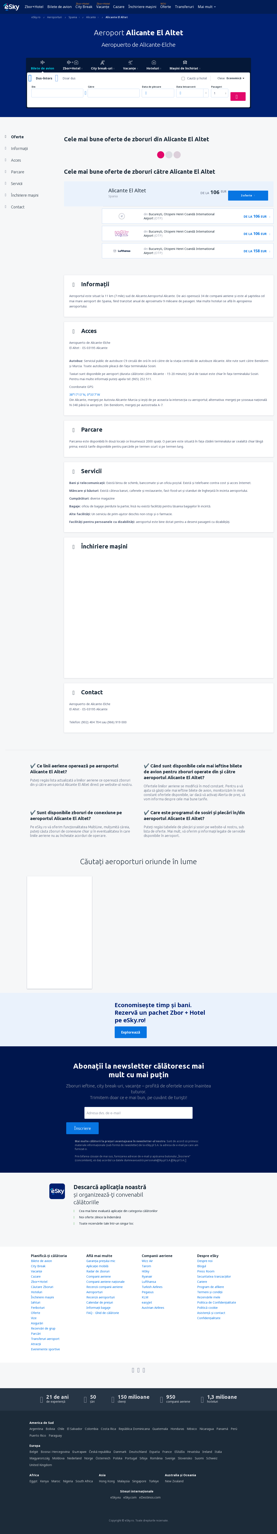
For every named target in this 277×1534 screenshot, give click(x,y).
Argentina (36, 1429)
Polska (117, 1458)
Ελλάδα (179, 1452)
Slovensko (185, 1458)
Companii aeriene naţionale (105, 1282)
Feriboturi (38, 1308)
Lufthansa (149, 1282)
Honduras (177, 1429)
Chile (61, 1429)
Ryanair (147, 1276)
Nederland (74, 1458)
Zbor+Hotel (34, 6)
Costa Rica (108, 1429)
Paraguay (55, 1435)
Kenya (44, 1481)
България (79, 1452)
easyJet (147, 1302)
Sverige (170, 1458)
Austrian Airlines (153, 1308)
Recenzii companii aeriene (104, 1287)
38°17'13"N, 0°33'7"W (84, 394)
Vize (34, 1318)
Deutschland (138, 1452)
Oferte (165, 6)
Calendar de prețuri (99, 1302)
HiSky (145, 1271)
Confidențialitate (209, 1318)
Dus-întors (44, 78)
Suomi (199, 1458)
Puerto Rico (37, 1435)
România (156, 1458)
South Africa (84, 1481)
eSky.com (130, 1497)
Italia (218, 1452)
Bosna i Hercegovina (55, 1452)
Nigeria (68, 1481)
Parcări (36, 1333)
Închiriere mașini (142, 6)
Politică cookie (207, 1308)
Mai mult (205, 6)
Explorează (130, 1032)
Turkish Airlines (152, 1287)
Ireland (207, 1452)
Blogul (201, 1266)
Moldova (58, 1458)
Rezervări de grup (43, 1328)
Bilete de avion (59, 6)
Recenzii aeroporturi (100, 1297)
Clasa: (221, 78)
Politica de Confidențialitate (216, 1302)
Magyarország (39, 1458)
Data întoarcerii (185, 86)
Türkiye (154, 1481)
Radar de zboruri (98, 1271)
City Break (84, 6)
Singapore (139, 1481)
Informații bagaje (98, 1308)
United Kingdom (40, 1465)
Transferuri (184, 6)
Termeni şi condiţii (209, 1292)
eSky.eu (115, 1497)
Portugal (131, 1458)
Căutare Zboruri (42, 1287)
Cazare (118, 6)
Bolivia (50, 1429)
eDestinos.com (150, 1497)
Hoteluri (36, 1292)
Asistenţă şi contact (211, 1313)
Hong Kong (107, 1481)
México (192, 1429)
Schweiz (211, 1458)
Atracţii (36, 1344)
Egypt (33, 1481)
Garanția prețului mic (100, 1261)
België (33, 1452)
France (167, 1452)
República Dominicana (134, 1429)
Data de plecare (151, 86)
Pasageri (216, 86)
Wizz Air (147, 1261)
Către (91, 86)
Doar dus (69, 78)
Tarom (146, 1266)
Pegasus (148, 1292)
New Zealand (174, 1481)
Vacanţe (102, 6)
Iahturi (35, 1302)
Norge (88, 1458)
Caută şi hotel (197, 78)
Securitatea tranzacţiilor (214, 1276)
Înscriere (82, 1128)
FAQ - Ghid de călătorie (102, 1313)
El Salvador (74, 1429)
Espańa (154, 1452)
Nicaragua (207, 1429)
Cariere (202, 1282)
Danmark (119, 1452)
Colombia (91, 1429)
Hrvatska (193, 1452)
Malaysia (123, 1481)
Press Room (205, 1271)
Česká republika (100, 1452)
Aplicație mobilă (97, 1266)
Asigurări (37, 1323)
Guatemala (160, 1429)
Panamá (222, 1429)
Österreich (103, 1458)
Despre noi (205, 1261)
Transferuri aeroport (45, 1339)
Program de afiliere (210, 1287)
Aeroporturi (94, 1292)
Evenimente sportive (45, 1349)
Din (33, 86)
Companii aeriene (98, 1276)
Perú (234, 1429)
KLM (145, 1297)
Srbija (143, 1458)
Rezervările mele (208, 1297)
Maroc (55, 1481)
